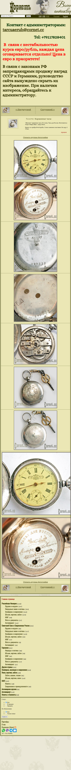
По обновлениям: (7, 709)
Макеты (8, 683)
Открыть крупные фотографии (35, 137)
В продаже (10, 704)
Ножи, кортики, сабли (9, 672)
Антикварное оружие (9, 689)
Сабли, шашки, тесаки (13, 675)
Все (8, 702)
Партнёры (5, 721)
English (65, 16)
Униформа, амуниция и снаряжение (14, 669)
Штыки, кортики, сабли (13, 614)
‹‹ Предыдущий (23, 109)
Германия (5, 647)
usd (43, 16)
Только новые (10, 713)
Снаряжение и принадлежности (16, 686)
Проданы (9, 706)
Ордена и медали (11, 606)
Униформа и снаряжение (14, 611)
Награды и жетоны (12, 650)
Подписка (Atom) (9, 727)
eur (40, 16)
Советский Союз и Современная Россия (15, 625)
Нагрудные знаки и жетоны (15, 609)
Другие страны (7, 667)
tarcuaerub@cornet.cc (23, 29)
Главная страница (8, 599)
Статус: (4, 699)
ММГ (7, 617)
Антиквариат (10, 622)
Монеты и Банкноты (9, 694)
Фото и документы (12, 620)
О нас (4, 724)
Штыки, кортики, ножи (13, 678)
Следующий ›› (48, 109)
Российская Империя (9, 603)
